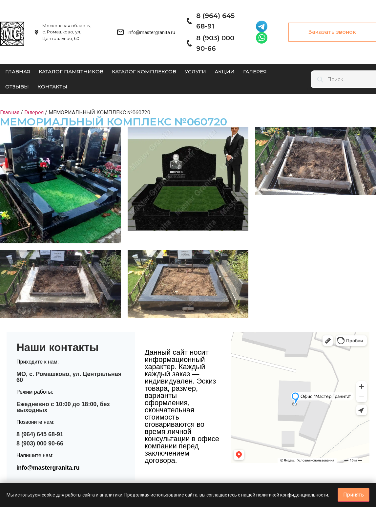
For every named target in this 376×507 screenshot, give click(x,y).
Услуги (195, 71)
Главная (17, 71)
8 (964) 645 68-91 (39, 434)
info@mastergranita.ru (48, 467)
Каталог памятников (71, 71)
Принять (353, 495)
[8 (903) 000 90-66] (189, 43)
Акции (225, 71)
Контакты (52, 87)
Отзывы (17, 87)
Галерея (255, 71)
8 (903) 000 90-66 (39, 443)
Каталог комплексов (144, 71)
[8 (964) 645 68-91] (189, 21)
